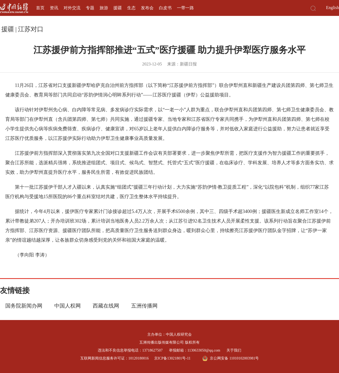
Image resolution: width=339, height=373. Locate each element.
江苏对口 (30, 29)
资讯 (54, 8)
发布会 (147, 8)
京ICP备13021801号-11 (172, 358)
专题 (90, 8)
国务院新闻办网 (23, 306)
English (332, 7)
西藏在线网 (106, 306)
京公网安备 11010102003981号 (230, 358)
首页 (40, 8)
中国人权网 (67, 306)
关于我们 (233, 350)
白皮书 (165, 8)
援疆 (117, 8)
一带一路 (185, 8)
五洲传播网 (144, 306)
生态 (131, 8)
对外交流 (72, 8)
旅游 (104, 8)
